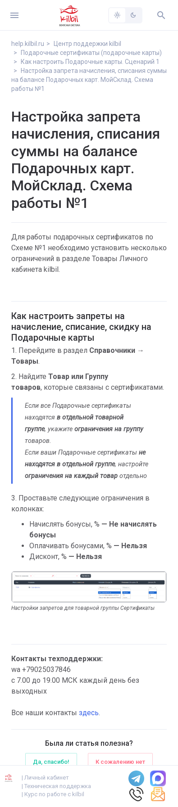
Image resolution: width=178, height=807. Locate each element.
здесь (89, 712)
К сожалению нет (120, 761)
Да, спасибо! (51, 761)
